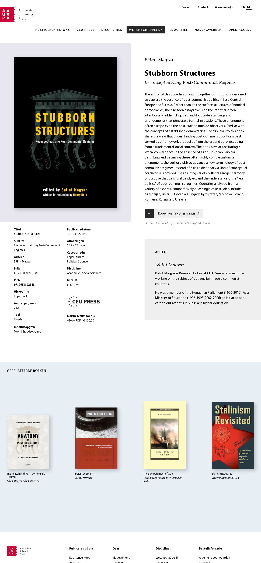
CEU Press (86, 30)
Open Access (240, 30)
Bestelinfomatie (210, 548)
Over (116, 548)
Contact (203, 7)
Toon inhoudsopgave (27, 331)
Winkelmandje (224, 7)
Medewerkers (121, 557)
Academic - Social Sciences (84, 273)
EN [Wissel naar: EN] (243, 7)
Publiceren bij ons (52, 30)
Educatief (178, 30)
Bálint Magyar (169, 265)
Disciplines (111, 30)
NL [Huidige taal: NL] (248, 7)
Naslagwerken (208, 30)
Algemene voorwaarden (214, 557)
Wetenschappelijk (146, 30)
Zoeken (186, 7)
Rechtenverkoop (80, 557)
